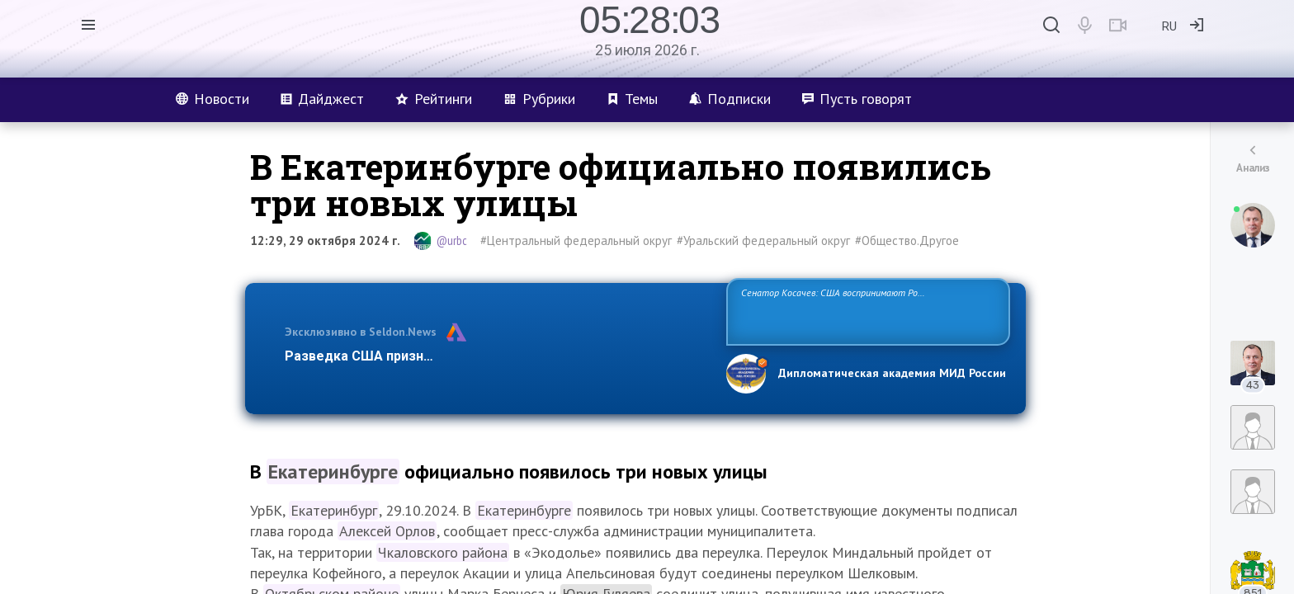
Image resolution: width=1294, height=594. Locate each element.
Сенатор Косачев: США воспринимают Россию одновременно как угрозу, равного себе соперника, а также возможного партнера (865, 310)
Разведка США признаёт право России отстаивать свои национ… (497, 356)
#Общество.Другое (907, 240)
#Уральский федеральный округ (763, 240)
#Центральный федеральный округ (576, 240)
